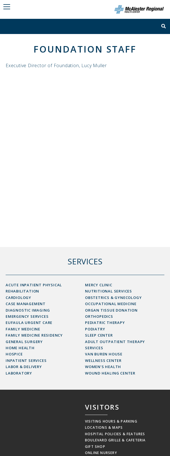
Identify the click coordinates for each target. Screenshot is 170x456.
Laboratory (19, 373)
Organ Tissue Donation (111, 310)
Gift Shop (95, 446)
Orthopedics (99, 316)
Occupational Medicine (111, 303)
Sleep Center (99, 335)
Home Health (20, 347)
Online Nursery (101, 452)
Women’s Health (103, 366)
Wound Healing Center (110, 373)
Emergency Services (27, 316)
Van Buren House (103, 354)
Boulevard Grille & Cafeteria (115, 440)
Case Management (26, 303)
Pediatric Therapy (105, 322)
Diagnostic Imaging (28, 310)
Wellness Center (103, 360)
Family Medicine (23, 329)
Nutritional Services (108, 291)
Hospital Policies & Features (115, 434)
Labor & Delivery (24, 366)
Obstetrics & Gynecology (113, 297)
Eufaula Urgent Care (29, 322)
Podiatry (95, 329)
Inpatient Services (26, 360)
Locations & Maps (104, 427)
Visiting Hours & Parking (111, 421)
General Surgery (24, 341)
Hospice (14, 354)
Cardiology (18, 297)
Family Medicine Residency (34, 335)
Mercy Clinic (98, 284)
